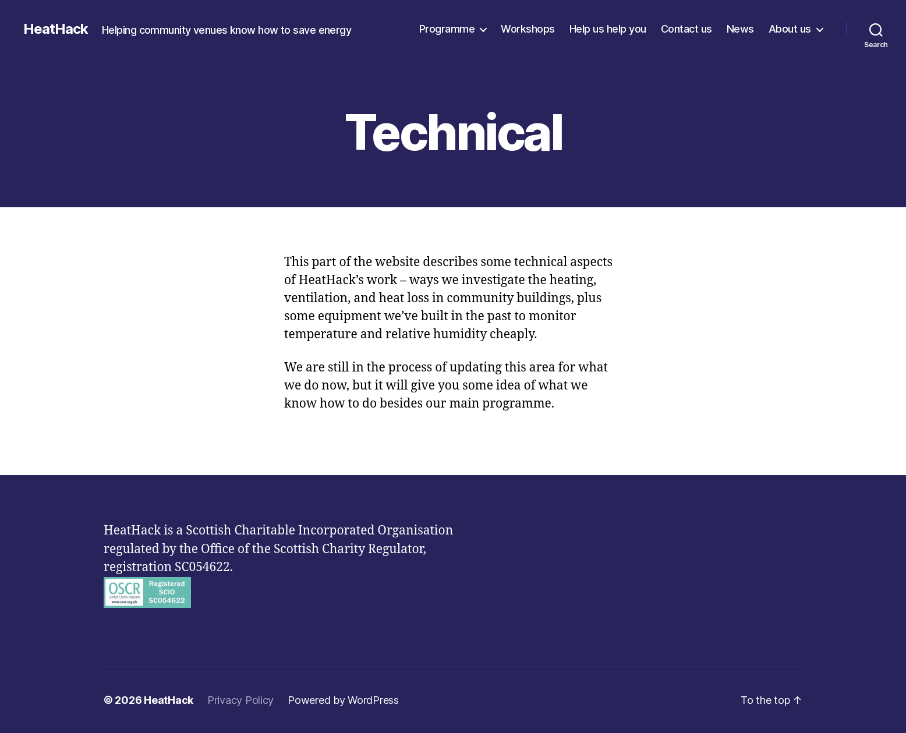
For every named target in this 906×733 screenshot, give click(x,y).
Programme (447, 29)
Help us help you (607, 29)
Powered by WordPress (343, 700)
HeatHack (55, 29)
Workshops (528, 29)
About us (790, 29)
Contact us (686, 29)
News (740, 29)
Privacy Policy (240, 700)
